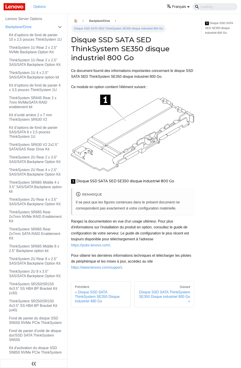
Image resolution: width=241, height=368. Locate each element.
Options (39, 7)
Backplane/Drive (18, 27)
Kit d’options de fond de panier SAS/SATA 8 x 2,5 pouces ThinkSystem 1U (33, 132)
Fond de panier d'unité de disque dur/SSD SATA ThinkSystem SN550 (35, 335)
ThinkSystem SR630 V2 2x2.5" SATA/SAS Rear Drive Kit (33, 147)
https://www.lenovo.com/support (96, 267)
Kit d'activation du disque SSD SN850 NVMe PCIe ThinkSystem (35, 350)
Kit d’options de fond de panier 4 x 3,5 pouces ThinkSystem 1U (35, 87)
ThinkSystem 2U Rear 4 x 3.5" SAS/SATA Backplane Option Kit (34, 202)
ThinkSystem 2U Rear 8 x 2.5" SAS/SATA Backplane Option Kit (34, 261)
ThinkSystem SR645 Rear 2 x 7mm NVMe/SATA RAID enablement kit (32, 102)
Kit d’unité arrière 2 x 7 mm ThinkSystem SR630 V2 (30, 117)
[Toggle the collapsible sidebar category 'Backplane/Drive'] (60, 27)
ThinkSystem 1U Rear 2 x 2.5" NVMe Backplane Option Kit (33, 50)
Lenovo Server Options (23, 19)
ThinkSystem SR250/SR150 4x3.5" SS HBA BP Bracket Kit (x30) (33, 288)
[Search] (214, 6)
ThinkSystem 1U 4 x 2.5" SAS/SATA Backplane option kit (34, 75)
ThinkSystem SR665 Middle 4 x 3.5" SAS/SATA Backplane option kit (35, 187)
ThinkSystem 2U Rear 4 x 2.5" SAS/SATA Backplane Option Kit (34, 172)
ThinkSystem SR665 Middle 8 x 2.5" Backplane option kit (34, 248)
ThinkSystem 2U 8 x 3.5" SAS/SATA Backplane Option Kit (34, 274)
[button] (178, 7)
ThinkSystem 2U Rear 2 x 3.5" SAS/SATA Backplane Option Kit (34, 159)
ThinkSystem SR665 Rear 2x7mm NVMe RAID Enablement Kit (35, 216)
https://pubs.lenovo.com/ (90, 245)
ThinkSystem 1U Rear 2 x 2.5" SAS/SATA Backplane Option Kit (34, 62)
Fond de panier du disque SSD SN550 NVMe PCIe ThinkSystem (35, 320)
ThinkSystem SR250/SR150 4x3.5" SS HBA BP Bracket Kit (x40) (33, 305)
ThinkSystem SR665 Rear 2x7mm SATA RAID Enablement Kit (34, 233)
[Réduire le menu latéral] (33, 363)
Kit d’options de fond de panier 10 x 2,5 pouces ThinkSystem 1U (35, 37)
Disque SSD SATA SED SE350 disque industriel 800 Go (219, 27)
